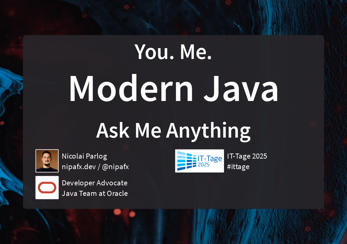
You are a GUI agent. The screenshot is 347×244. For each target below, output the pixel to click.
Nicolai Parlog (84, 156)
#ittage (238, 166)
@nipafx (115, 166)
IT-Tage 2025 (247, 156)
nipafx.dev (79, 166)
